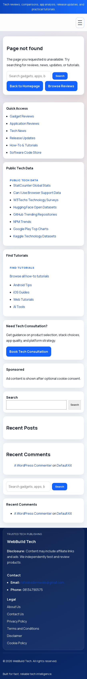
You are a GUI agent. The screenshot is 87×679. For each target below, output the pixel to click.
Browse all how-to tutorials (29, 276)
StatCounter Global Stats (32, 185)
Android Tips (22, 285)
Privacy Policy (17, 621)
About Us (14, 607)
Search (60, 75)
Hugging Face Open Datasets (35, 207)
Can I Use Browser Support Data (37, 192)
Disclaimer (14, 636)
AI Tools (19, 307)
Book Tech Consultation (28, 351)
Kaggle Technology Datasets (34, 236)
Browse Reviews (61, 86)
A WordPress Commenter (33, 465)
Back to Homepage (25, 86)
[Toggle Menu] (80, 22)
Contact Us (15, 614)
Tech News (18, 131)
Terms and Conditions (23, 628)
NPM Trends (22, 221)
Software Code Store (25, 152)
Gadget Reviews (22, 116)
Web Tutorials (23, 299)
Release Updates (22, 138)
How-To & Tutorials (24, 145)
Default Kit (64, 465)
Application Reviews (24, 123)
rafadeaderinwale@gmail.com (42, 582)
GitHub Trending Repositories (35, 214)
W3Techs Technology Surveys (35, 200)
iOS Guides (21, 292)
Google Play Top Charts (30, 229)
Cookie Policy (17, 643)
